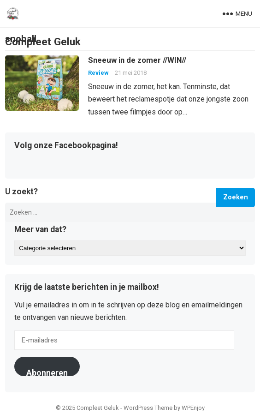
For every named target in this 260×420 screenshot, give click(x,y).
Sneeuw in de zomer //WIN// (137, 60)
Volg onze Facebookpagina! (66, 146)
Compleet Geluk (43, 42)
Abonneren (47, 372)
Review (98, 72)
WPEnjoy (193, 407)
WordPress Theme (148, 407)
